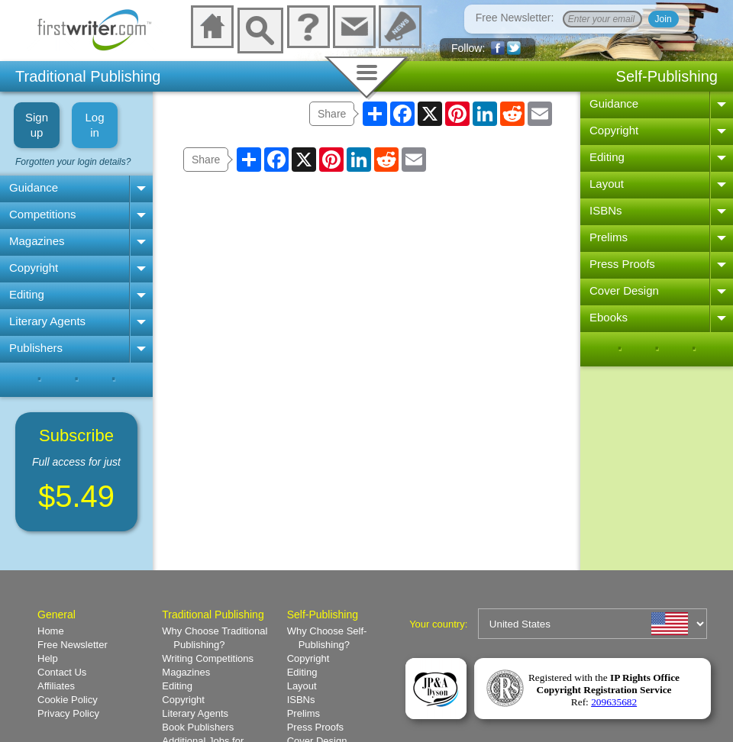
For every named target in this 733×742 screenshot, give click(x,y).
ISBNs (605, 210)
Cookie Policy (67, 699)
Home (50, 631)
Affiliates (56, 686)
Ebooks (608, 317)
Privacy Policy (68, 713)
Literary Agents (47, 321)
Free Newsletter (72, 644)
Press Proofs (622, 263)
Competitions (42, 214)
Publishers (36, 347)
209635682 (614, 702)
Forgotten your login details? (73, 161)
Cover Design (624, 290)
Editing (26, 294)
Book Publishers (198, 727)
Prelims (608, 237)
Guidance (33, 187)
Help (47, 658)
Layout (606, 183)
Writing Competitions (207, 658)
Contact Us (61, 672)
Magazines (37, 240)
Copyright (33, 267)
